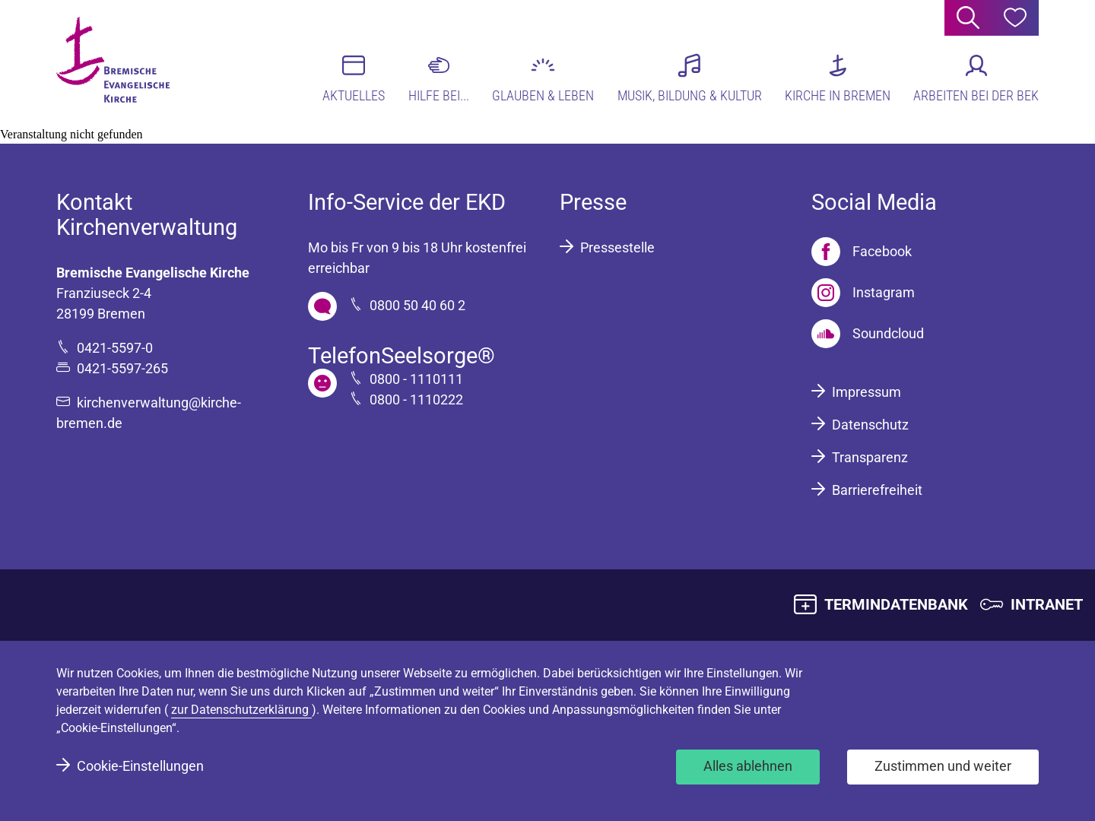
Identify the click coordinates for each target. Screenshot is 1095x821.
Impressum (866, 392)
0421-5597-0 (115, 348)
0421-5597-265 (122, 368)
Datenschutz (870, 425)
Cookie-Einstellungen (140, 766)
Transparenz (870, 457)
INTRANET (1047, 604)
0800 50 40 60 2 (417, 305)
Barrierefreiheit (877, 490)
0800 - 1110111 (416, 379)
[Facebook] (861, 251)
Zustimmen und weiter (942, 766)
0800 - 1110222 (416, 399)
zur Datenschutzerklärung (241, 709)
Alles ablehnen (747, 766)
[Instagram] (863, 292)
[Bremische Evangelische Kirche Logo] (115, 61)
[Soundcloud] (867, 333)
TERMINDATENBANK (896, 604)
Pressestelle (617, 247)
